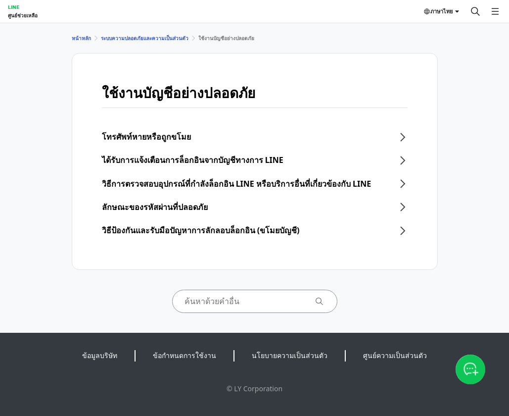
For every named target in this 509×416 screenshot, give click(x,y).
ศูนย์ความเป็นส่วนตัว (395, 355)
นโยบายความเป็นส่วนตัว (289, 355)
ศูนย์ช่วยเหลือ (23, 15)
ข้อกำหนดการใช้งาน (184, 355)
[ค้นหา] (475, 11)
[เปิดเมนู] (495, 11)
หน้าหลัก (81, 38)
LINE (13, 6)
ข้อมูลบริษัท (99, 355)
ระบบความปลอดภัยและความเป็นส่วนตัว (144, 38)
